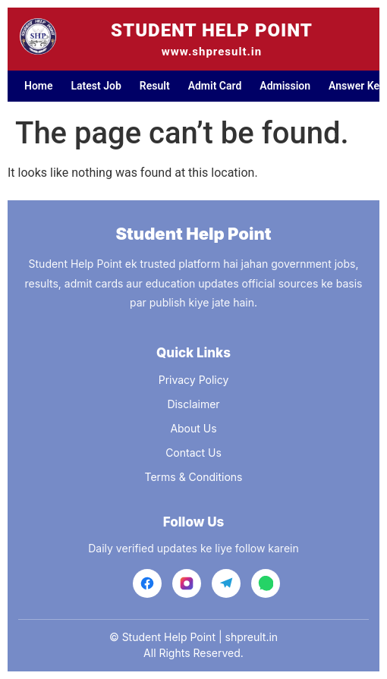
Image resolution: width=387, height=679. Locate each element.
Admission (285, 86)
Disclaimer (193, 404)
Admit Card (215, 86)
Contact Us (193, 452)
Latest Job (96, 86)
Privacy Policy (194, 379)
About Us (193, 428)
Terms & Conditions (193, 476)
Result (155, 86)
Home (38, 86)
